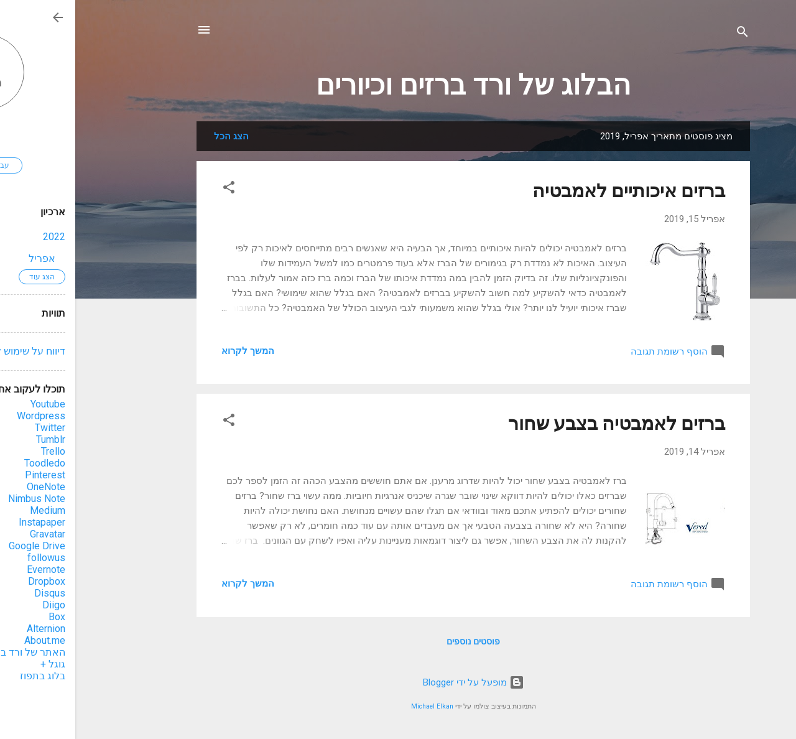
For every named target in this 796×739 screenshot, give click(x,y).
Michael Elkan (357, 706)
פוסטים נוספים (398, 641)
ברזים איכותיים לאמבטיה (553, 191)
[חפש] (667, 34)
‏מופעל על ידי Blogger (398, 682)
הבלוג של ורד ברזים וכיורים (398, 84)
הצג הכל (156, 136)
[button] (153, 189)
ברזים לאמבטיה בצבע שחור (541, 423)
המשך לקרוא (172, 350)
